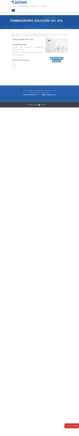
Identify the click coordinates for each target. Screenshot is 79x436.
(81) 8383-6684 (28, 94)
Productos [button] (35, 7)
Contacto (44, 7)
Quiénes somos (23, 7)
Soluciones (25, 34)
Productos (20, 34)
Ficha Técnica (58, 60)
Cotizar (58, 63)
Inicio (15, 7)
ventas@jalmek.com (50, 94)
